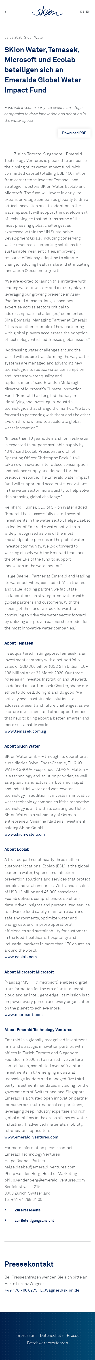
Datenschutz (51, 1335)
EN (88, 12)
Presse (73, 1335)
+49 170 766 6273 (20, 1290)
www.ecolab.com (20, 957)
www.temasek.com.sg (25, 731)
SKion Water (34, 37)
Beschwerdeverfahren (47, 1343)
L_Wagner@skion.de (59, 1290)
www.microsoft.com (23, 1015)
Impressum (26, 1335)
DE (82, 12)
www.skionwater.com (24, 835)
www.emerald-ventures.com (31, 1137)
